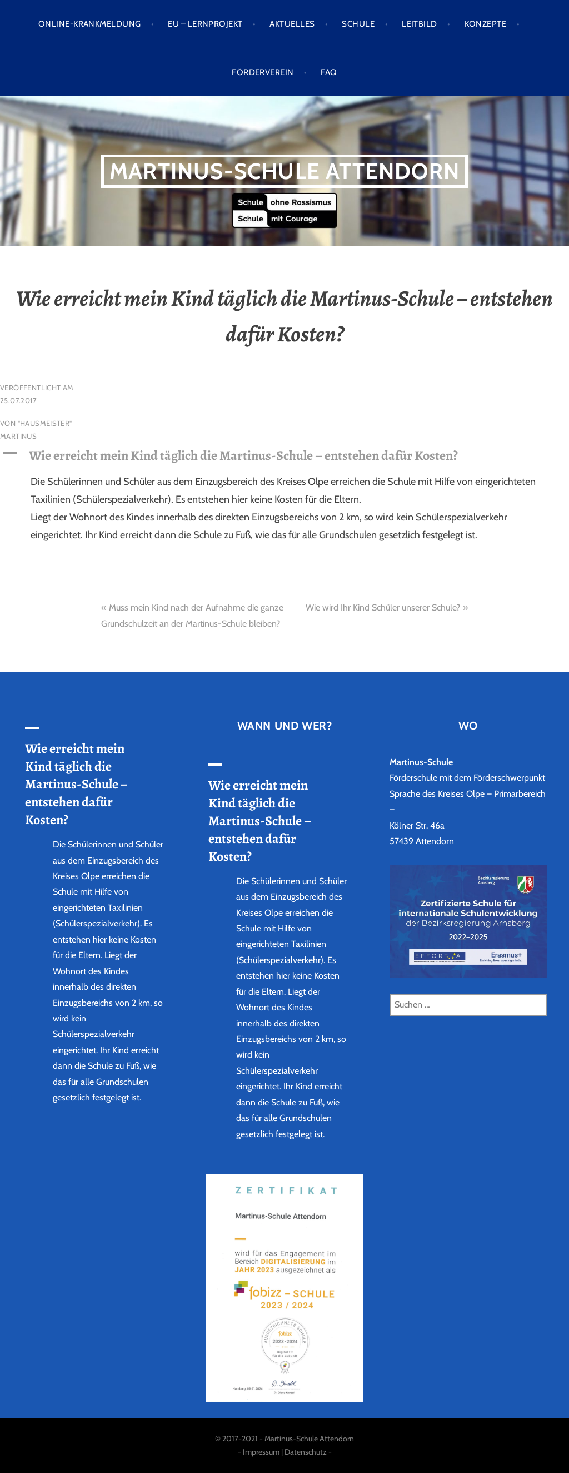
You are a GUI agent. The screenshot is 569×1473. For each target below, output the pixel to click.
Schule (358, 24)
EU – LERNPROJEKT (205, 24)
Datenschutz (305, 1452)
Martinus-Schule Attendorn (284, 171)
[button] (284, 455)
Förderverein (262, 72)
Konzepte (486, 24)
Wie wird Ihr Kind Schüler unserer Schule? (383, 607)
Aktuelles (292, 24)
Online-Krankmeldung (89, 24)
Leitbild (419, 24)
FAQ (329, 72)
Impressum (261, 1452)
